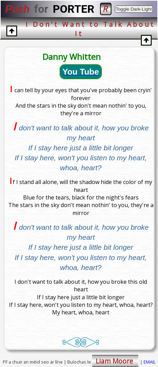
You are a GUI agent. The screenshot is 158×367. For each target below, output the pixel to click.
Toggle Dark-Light (134, 9)
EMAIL (150, 362)
